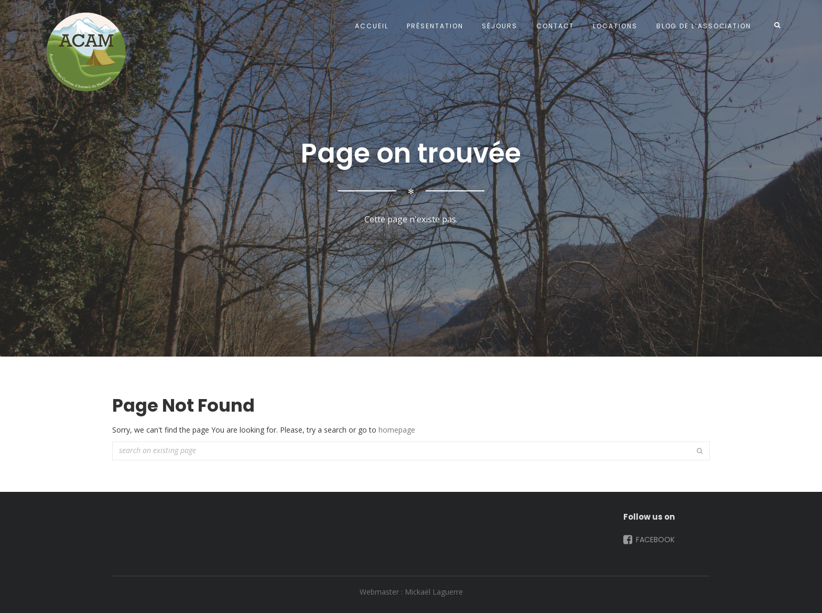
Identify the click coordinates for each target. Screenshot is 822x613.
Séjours (499, 25)
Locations (615, 25)
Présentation (435, 25)
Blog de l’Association (703, 25)
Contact (555, 25)
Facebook (648, 539)
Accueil (371, 25)
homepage (396, 430)
